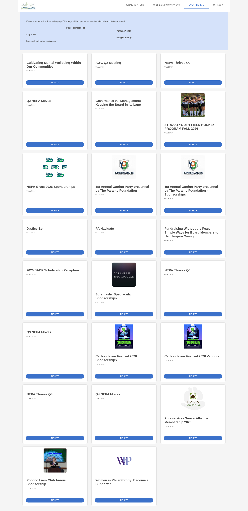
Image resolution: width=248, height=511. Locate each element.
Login (218, 5)
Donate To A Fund (134, 5)
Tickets (55, 83)
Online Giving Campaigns (166, 5)
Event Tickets (196, 5)
